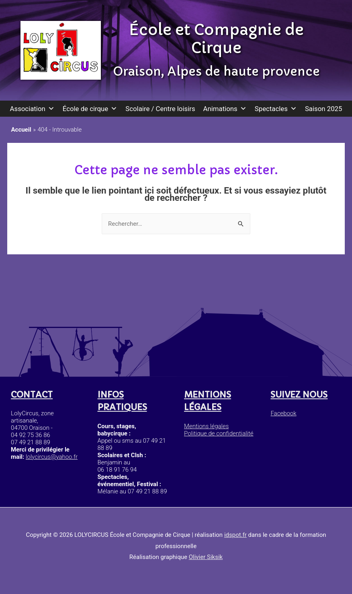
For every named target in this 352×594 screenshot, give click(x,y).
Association (32, 109)
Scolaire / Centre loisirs (160, 109)
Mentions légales (206, 426)
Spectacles (276, 109)
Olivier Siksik (206, 557)
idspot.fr (235, 534)
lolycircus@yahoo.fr (52, 456)
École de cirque (90, 109)
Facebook (283, 413)
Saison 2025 (323, 109)
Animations (225, 109)
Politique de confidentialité (218, 433)
